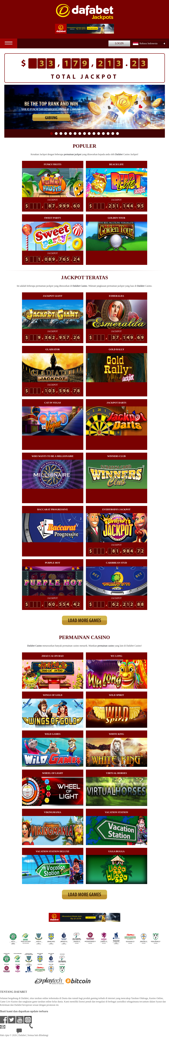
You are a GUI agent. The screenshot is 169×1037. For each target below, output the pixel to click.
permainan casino (105, 645)
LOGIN (119, 43)
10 (94, 133)
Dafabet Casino (80, 286)
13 (108, 133)
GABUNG (51, 118)
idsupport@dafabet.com (14, 1026)
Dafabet (119, 154)
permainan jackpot (72, 154)
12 (103, 133)
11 (98, 133)
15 (117, 133)
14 (112, 133)
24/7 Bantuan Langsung (31, 1032)
